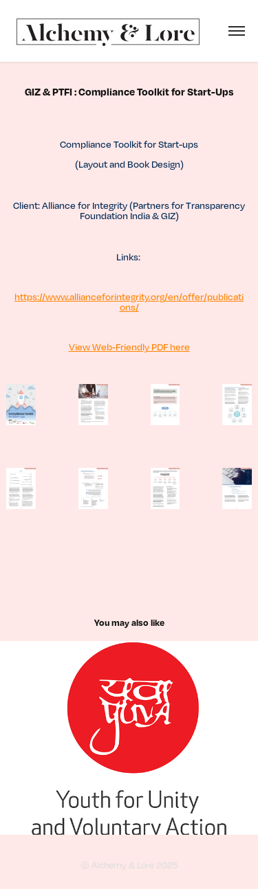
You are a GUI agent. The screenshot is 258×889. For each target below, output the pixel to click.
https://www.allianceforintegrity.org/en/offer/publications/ (129, 302)
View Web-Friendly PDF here (129, 346)
